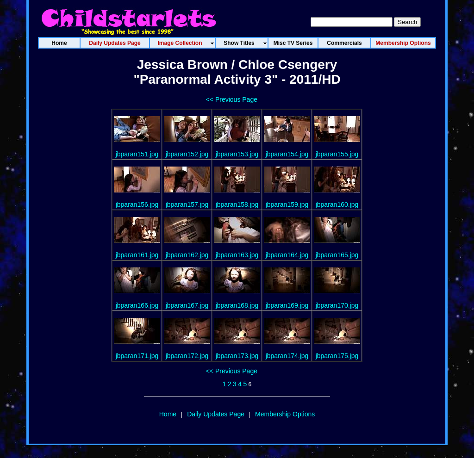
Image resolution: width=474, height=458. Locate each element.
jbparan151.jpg (137, 154)
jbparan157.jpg (187, 204)
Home (167, 414)
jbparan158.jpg (237, 204)
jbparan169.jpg (287, 305)
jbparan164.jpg (287, 255)
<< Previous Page (231, 99)
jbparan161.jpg (137, 255)
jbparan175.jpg (337, 355)
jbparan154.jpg (287, 154)
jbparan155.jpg (337, 154)
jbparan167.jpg (187, 305)
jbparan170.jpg (337, 305)
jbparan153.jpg (237, 154)
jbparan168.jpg (237, 305)
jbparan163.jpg (237, 255)
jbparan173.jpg (237, 355)
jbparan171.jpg (137, 355)
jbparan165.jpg (337, 255)
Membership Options (285, 414)
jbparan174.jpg (287, 355)
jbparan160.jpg (337, 204)
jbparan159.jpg (287, 204)
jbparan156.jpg (137, 204)
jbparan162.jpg (187, 255)
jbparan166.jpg (137, 305)
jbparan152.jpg (187, 154)
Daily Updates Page (215, 414)
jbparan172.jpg (187, 355)
